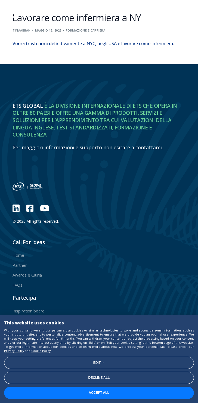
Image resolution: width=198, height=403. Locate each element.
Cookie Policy (41, 351)
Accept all (99, 393)
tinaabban (21, 30)
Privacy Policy (14, 351)
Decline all (99, 378)
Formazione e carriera (85, 30)
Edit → (99, 363)
